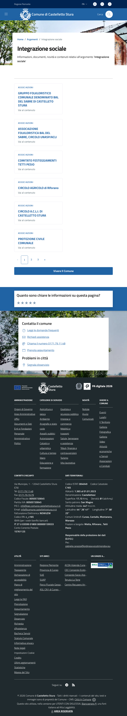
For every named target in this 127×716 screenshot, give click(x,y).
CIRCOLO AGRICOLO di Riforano (38, 187)
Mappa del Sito (21, 672)
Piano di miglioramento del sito (23, 589)
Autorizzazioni (47, 438)
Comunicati (88, 419)
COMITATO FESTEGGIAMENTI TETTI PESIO (37, 162)
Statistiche (19, 667)
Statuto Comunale (23, 638)
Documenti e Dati (23, 424)
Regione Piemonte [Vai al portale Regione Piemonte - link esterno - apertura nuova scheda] (22, 4)
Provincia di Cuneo (49, 570)
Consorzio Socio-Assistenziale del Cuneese (86, 575)
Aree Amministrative (24, 414)
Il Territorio (104, 422)
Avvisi (85, 414)
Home (20, 39)
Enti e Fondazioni (23, 428)
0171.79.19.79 (26, 495)
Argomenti (32, 39)
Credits (17, 658)
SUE (42, 575)
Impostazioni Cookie (24, 653)
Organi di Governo (23, 409)
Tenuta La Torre (72, 580)
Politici (17, 443)
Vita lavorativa (67, 463)
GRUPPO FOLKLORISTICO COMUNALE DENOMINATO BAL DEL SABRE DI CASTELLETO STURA (38, 99)
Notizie (85, 409)
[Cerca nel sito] (109, 14)
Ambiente (45, 419)
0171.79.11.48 (25, 491)
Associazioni (25, 87)
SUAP (43, 580)
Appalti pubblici (47, 433)
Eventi (102, 412)
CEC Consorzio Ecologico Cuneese (82, 570)
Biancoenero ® (89, 703)
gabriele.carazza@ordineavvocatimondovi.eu (87, 546)
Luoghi (102, 417)
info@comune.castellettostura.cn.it (39, 509)
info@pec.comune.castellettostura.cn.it (40, 506)
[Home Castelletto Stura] (48, 14)
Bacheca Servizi (22, 633)
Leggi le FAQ (20, 599)
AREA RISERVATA (61, 711)
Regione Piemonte (49, 565)
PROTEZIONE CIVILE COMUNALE (31, 240)
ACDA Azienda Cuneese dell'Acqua (82, 565)
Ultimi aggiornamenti (24, 662)
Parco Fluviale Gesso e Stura (54, 584)
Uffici (16, 419)
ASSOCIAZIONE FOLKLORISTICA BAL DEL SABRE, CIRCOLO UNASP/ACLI (37, 132)
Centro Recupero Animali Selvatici (82, 584)
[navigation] (6, 14)
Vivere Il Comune (63, 271)
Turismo (64, 458)
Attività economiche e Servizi (105, 451)
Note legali (19, 648)
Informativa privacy (24, 643)
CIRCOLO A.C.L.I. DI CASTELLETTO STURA (32, 213)
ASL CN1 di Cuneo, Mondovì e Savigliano (60, 589)
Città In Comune (83, 699)
